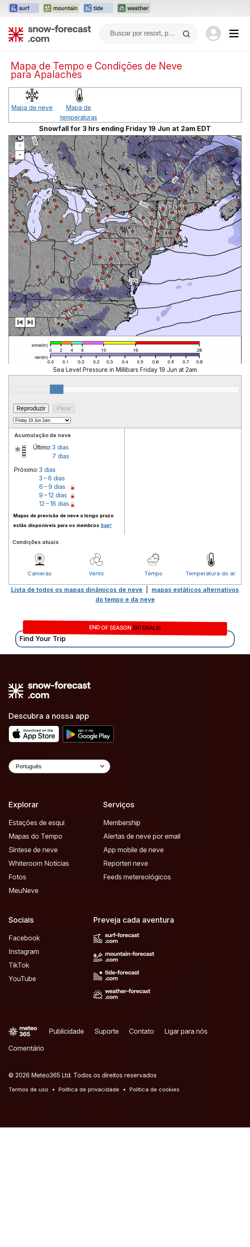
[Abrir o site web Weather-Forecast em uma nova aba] (133, 8)
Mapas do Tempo (35, 836)
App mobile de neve (133, 849)
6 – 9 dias (52, 486)
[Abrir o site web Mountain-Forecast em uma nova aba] (60, 8)
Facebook (24, 938)
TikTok (18, 965)
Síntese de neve (33, 849)
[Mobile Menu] (234, 33)
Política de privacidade (89, 1089)
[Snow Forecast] (49, 33)
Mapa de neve (32, 107)
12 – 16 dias (54, 503)
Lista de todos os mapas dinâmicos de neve (77, 589)
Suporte (106, 1031)
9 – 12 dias (53, 495)
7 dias (60, 456)
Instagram (23, 951)
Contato (141, 1031)
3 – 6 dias (52, 478)
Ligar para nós (186, 1031)
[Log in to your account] (213, 33)
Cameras (40, 573)
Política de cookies (154, 1089)
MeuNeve (23, 890)
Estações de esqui (36, 822)
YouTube (22, 978)
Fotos (17, 877)
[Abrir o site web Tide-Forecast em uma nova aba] (98, 8)
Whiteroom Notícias (38, 863)
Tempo (153, 573)
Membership (121, 822)
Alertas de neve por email (141, 836)
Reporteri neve (125, 863)
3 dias (60, 447)
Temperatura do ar (210, 573)
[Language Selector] (59, 766)
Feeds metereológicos (137, 877)
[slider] (56, 389)
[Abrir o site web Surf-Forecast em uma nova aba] (23, 8)
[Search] (187, 34)
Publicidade (66, 1031)
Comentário (26, 1048)
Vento (96, 573)
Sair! (106, 525)
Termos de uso (28, 1089)
